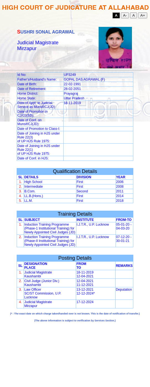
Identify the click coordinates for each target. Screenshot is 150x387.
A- (125, 15)
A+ (142, 15)
